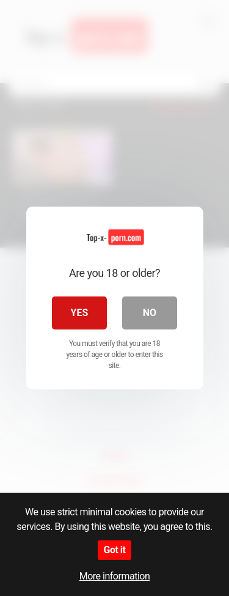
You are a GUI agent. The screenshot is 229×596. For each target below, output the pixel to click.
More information (114, 576)
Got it (115, 550)
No (149, 312)
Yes (80, 312)
